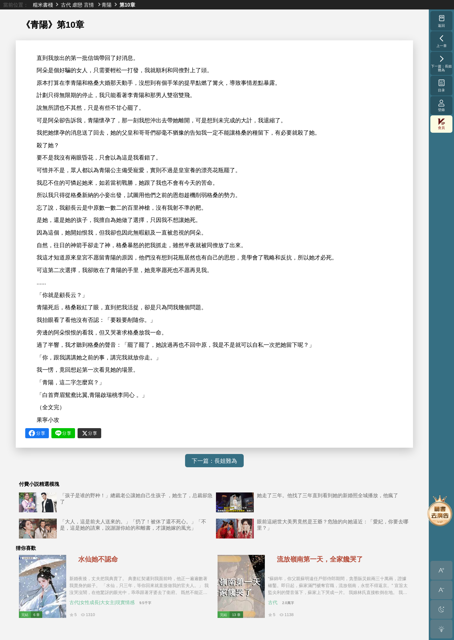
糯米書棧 (43, 5)
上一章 (441, 41)
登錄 (441, 105)
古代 (66, 5)
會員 (441, 124)
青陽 (107, 5)
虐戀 (77, 5)
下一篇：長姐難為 (214, 461)
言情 (89, 5)
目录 (441, 85)
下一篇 (441, 63)
